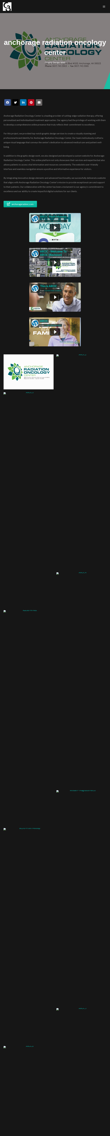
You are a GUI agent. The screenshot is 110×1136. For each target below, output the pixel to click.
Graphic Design (52, 62)
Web (63, 62)
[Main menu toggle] (104, 6)
